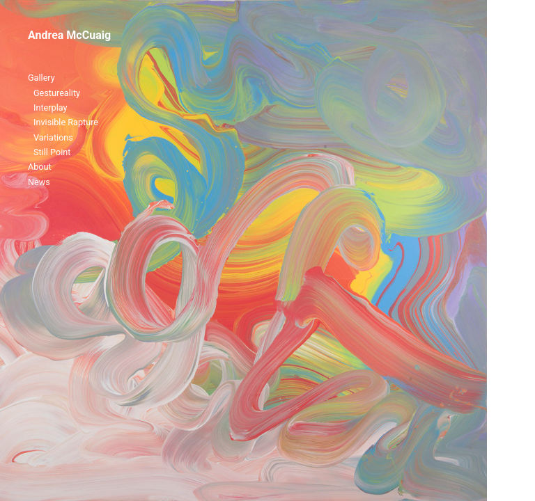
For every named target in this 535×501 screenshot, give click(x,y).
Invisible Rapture (65, 122)
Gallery (41, 77)
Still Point (51, 152)
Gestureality (56, 93)
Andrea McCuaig (69, 35)
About (40, 166)
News (39, 182)
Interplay (50, 107)
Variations (53, 137)
